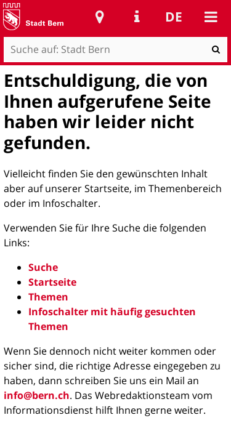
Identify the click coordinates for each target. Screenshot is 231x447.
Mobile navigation (210, 16)
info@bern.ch (37, 395)
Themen (48, 297)
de (173, 16)
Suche (43, 267)
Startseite (52, 282)
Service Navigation (136, 16)
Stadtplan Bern (99, 16)
